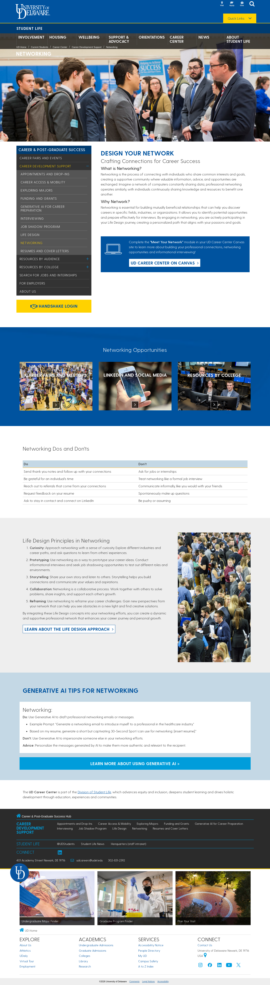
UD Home (21, 47)
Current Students (39, 47)
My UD (142, 955)
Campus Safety (148, 961)
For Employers (32, 283)
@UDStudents (66, 844)
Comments (134, 981)
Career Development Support (87, 47)
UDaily (24, 955)
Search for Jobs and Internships (48, 275)
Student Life (29, 28)
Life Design (30, 235)
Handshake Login (53, 305)
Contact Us (205, 945)
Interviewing (32, 218)
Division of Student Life (94, 792)
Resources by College (39, 267)
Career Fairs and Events (41, 158)
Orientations (152, 37)
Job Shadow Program (40, 226)
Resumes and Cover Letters (45, 251)
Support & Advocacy (119, 39)
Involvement (31, 37)
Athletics (25, 950)
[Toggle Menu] (87, 166)
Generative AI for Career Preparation (219, 823)
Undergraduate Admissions (96, 945)
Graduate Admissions (92, 950)
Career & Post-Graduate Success (52, 149)
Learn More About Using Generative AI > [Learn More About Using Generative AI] (135, 763)
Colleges (84, 955)
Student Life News (92, 844)
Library (83, 961)
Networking (111, 47)
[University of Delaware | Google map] (205, 955)
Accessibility (163, 981)
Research (85, 966)
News (203, 37)
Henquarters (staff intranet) (128, 844)
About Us (28, 291)
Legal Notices (148, 981)
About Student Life (238, 39)
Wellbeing (89, 37)
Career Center (177, 39)
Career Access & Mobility (43, 182)
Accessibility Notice (150, 945)
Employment (27, 966)
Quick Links (236, 18)
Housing (57, 37)
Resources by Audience (40, 259)
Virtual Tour (27, 961)
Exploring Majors (37, 190)
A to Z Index (146, 966)
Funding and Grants (39, 198)
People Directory (149, 950)
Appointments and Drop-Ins (45, 174)
